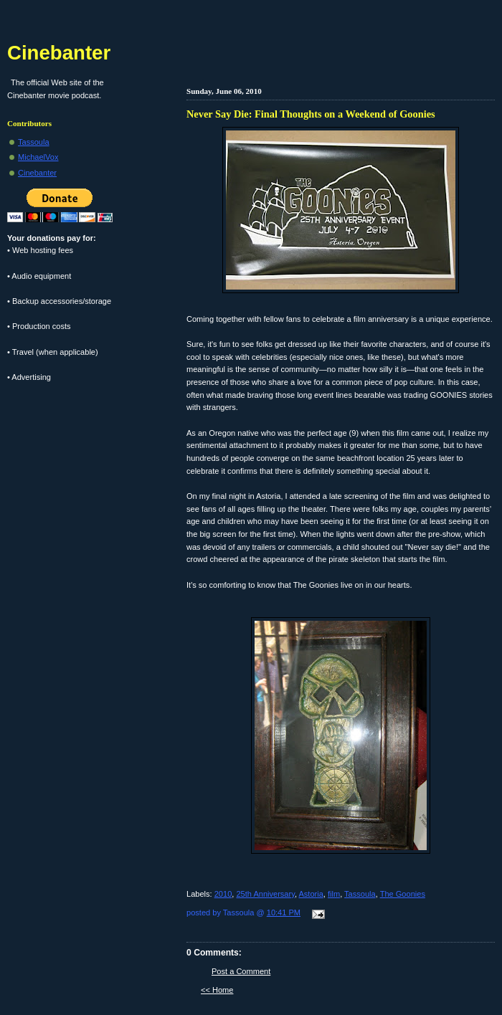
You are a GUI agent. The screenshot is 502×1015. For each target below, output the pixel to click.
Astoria (310, 894)
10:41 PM (283, 912)
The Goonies (402, 894)
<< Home (217, 990)
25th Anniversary (265, 894)
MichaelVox (38, 157)
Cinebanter (58, 53)
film (334, 894)
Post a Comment (241, 971)
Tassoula (360, 894)
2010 (223, 894)
